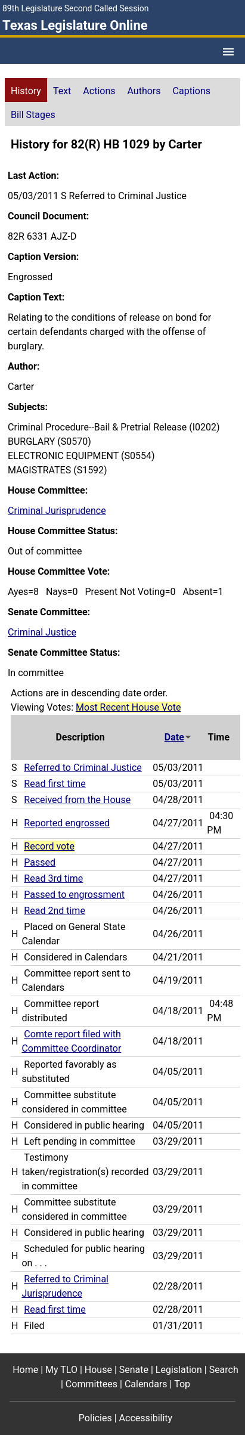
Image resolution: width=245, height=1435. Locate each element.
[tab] (26, 90)
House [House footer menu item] (98, 1369)
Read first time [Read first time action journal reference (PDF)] (54, 783)
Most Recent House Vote (128, 707)
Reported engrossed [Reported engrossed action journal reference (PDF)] (67, 823)
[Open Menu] (228, 52)
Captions (191, 91)
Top (182, 1384)
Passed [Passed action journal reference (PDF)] (39, 862)
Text (62, 91)
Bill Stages (33, 114)
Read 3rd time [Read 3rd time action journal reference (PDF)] (53, 878)
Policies (95, 1418)
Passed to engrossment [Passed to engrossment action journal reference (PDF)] (74, 894)
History (26, 91)
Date (178, 737)
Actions (99, 91)
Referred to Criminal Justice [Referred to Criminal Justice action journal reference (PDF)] (82, 767)
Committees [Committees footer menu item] (91, 1384)
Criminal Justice (42, 632)
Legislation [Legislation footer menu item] (179, 1369)
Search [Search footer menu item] (223, 1369)
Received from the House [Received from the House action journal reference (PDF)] (77, 799)
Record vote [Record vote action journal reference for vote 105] (49, 846)
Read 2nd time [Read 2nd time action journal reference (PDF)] (54, 910)
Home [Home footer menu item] (25, 1369)
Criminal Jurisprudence (57, 510)
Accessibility (146, 1418)
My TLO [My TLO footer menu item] (61, 1369)
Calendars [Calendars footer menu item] (146, 1384)
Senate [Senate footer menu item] (133, 1369)
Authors (144, 91)
